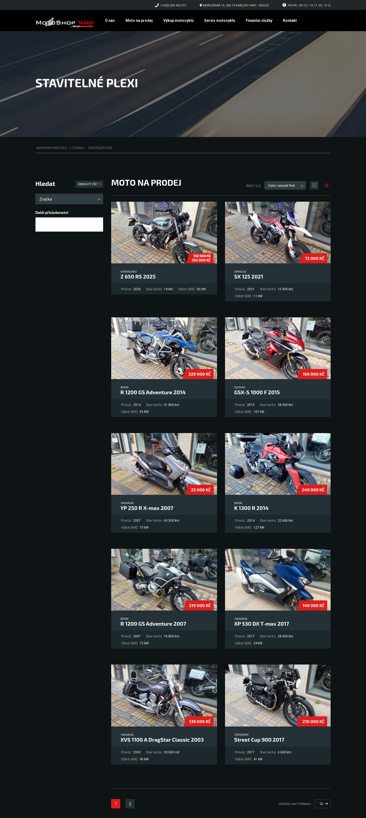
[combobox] (69, 199)
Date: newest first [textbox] (281, 186)
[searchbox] (41, 224)
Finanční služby (259, 20)
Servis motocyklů (219, 20)
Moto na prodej (139, 20)
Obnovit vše (88, 184)
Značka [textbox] (45, 199)
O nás (110, 20)
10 (321, 804)
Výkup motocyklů (178, 20)
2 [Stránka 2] (130, 803)
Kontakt (290, 20)
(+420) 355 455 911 (174, 5)
